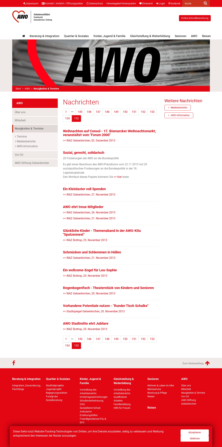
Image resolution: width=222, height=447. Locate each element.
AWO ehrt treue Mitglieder (83, 207)
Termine (22, 136)
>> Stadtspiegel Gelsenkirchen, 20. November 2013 (94, 311)
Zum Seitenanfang (196, 363)
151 (134, 111)
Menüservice (154, 389)
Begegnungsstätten (56, 392)
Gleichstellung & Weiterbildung (150, 36)
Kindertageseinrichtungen (94, 397)
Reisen (206, 36)
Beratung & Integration (44, 36)
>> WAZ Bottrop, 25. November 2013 (85, 240)
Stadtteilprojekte (55, 385)
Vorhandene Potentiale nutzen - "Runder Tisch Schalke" (105, 306)
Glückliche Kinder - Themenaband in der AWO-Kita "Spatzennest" (102, 233)
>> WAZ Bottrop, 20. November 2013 (85, 275)
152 (143, 111)
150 (125, 111)
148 (107, 111)
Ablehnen (195, 438)
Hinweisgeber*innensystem (121, 3)
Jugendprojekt (54, 389)
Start (18, 88)
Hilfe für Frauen (122, 408)
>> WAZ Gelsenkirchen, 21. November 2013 (89, 218)
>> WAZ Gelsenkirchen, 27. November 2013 (89, 194)
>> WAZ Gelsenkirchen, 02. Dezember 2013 (89, 140)
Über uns (20, 112)
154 (67, 118)
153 (152, 111)
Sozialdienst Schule (90, 408)
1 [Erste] (66, 111)
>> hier (117, 176)
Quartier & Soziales (76, 36)
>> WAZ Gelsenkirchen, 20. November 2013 (89, 293)
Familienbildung (122, 404)
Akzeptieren (194, 432)
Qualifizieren (120, 397)
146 (89, 111)
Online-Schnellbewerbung (194, 18)
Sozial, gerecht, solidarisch (83, 153)
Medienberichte (26, 141)
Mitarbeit (20, 120)
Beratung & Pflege (157, 392)
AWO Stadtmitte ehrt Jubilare (85, 323)
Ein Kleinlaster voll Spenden (84, 189)
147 (98, 111)
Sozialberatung (54, 400)
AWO (194, 36)
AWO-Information (27, 146)
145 (80, 111)
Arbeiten (118, 400)
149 (116, 111)
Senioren (180, 36)
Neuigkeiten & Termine (35, 128)
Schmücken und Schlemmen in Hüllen (92, 252)
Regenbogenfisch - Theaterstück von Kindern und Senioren (108, 288)
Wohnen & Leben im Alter (160, 385)
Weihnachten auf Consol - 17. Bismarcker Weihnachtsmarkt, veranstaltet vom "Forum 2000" (109, 133)
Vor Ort (19, 154)
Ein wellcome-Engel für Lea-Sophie (90, 270)
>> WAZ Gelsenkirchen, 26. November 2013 (89, 212)
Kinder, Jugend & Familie (109, 36)
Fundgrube (52, 396)
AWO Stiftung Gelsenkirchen (32, 163)
